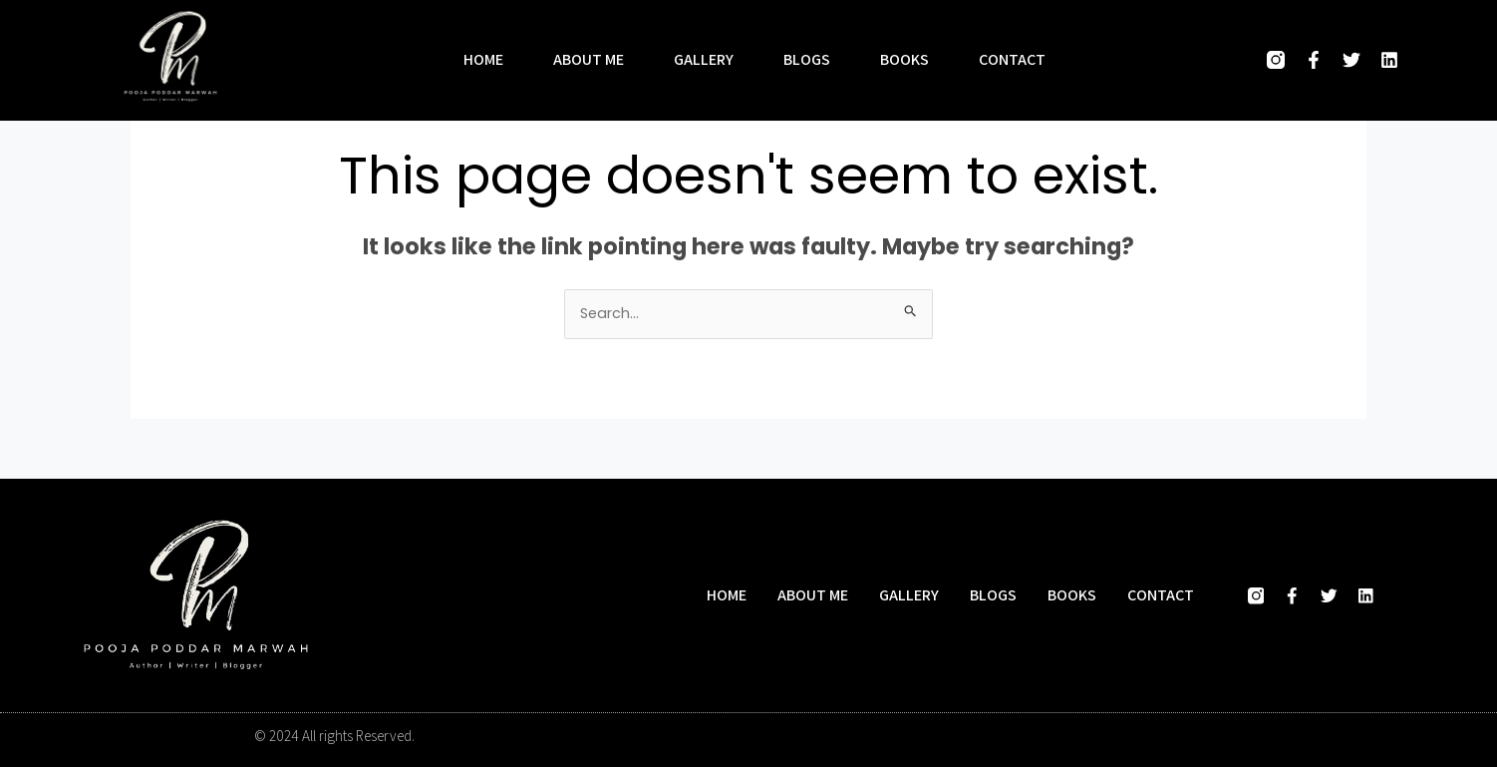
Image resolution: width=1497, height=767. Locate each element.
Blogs (806, 60)
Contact (1012, 60)
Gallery (704, 60)
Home (483, 60)
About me (588, 60)
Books (904, 60)
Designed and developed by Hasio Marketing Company (1077, 736)
